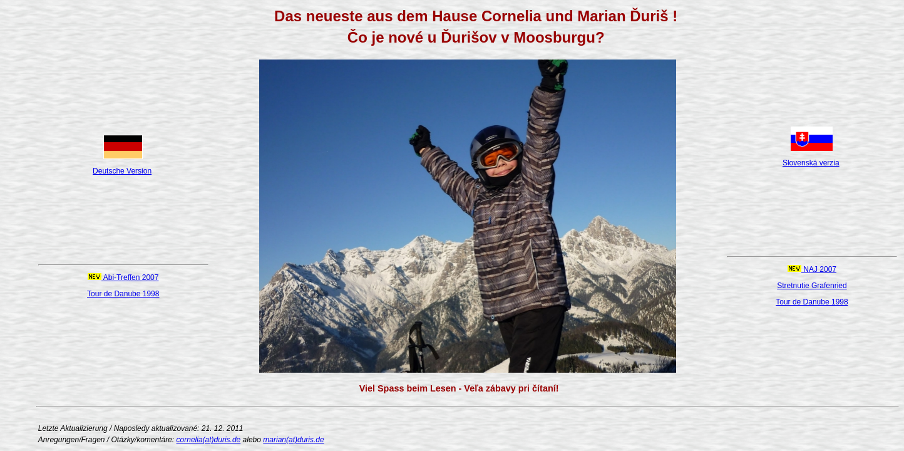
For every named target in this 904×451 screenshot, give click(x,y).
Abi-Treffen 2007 (123, 277)
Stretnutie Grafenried (811, 285)
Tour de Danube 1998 (123, 293)
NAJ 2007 (812, 269)
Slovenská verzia (811, 162)
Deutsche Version (122, 171)
